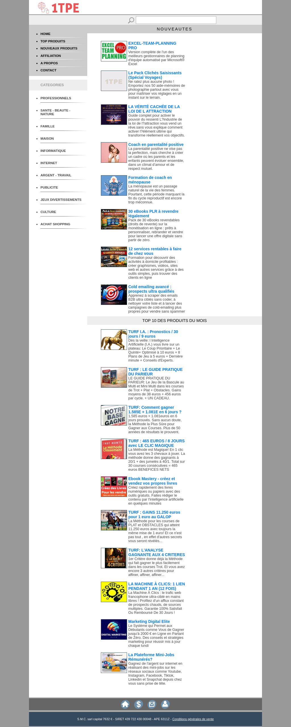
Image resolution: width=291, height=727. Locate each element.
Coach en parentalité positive (156, 144)
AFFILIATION (50, 55)
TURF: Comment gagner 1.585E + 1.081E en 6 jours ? (155, 409)
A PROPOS (49, 63)
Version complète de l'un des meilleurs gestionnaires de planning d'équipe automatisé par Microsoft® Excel (156, 58)
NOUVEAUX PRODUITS (58, 48)
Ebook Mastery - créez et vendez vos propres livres (152, 481)
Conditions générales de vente (193, 719)
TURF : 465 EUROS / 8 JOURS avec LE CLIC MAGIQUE (156, 443)
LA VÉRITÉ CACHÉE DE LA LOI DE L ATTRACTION (154, 108)
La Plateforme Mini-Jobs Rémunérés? (151, 657)
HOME (45, 34)
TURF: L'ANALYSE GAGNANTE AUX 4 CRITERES (156, 552)
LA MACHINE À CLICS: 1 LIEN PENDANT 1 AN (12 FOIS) (156, 586)
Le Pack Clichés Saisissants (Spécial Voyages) (155, 75)
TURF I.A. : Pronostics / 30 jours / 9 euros (153, 333)
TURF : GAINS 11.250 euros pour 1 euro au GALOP (154, 514)
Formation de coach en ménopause (150, 179)
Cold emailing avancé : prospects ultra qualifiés (151, 289)
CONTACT (48, 70)
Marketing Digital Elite (149, 621)
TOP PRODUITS (52, 41)
